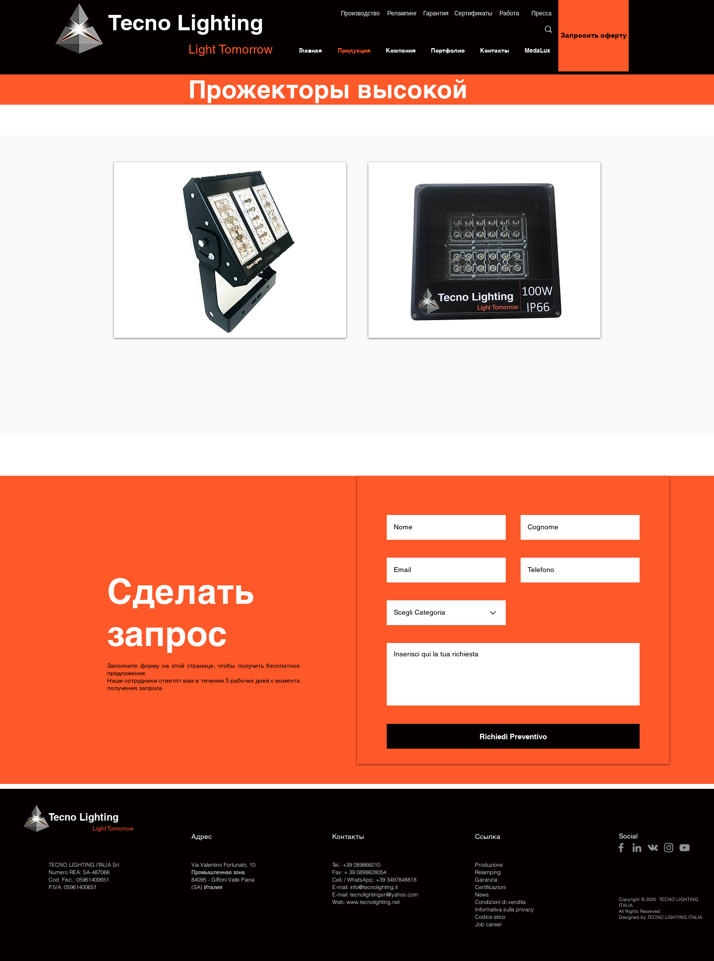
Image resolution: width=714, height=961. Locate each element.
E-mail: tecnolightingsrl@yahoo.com (375, 894)
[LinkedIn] (637, 847)
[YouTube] (684, 847)
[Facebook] (621, 847)
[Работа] (509, 13)
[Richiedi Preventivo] (513, 736)
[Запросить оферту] (593, 35)
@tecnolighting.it (378, 887)
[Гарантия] (436, 13)
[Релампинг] (402, 13)
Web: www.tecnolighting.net (366, 901)
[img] (484, 250)
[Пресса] (541, 13)
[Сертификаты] (473, 13)
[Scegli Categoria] (446, 612)
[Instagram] (668, 847)
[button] (360, 13)
